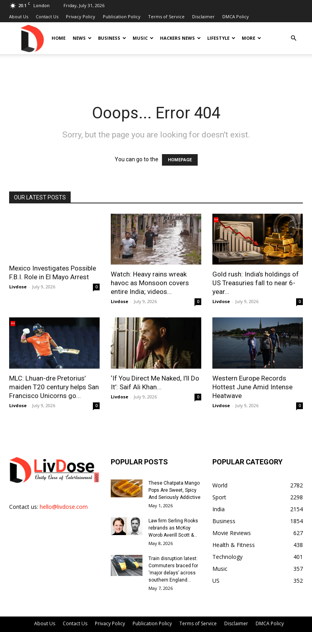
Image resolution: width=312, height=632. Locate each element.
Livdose (18, 287)
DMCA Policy (235, 16)
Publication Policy (122, 16)
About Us (18, 16)
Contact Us (47, 16)
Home (58, 38)
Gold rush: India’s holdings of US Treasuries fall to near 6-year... (255, 283)
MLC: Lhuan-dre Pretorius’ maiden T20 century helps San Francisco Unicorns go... (54, 387)
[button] (293, 38)
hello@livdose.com (64, 506)
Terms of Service (166, 16)
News (82, 38)
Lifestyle (221, 38)
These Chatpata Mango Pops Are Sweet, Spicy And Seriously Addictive (174, 490)
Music (143, 38)
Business (112, 38)
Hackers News (180, 38)
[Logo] (31, 38)
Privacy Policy (80, 16)
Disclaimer (203, 16)
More (251, 38)
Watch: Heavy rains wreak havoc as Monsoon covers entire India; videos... (150, 283)
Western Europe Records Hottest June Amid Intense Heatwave (252, 387)
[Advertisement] (156, 71)
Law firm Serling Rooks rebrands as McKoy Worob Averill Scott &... (173, 528)
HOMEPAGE (180, 159)
